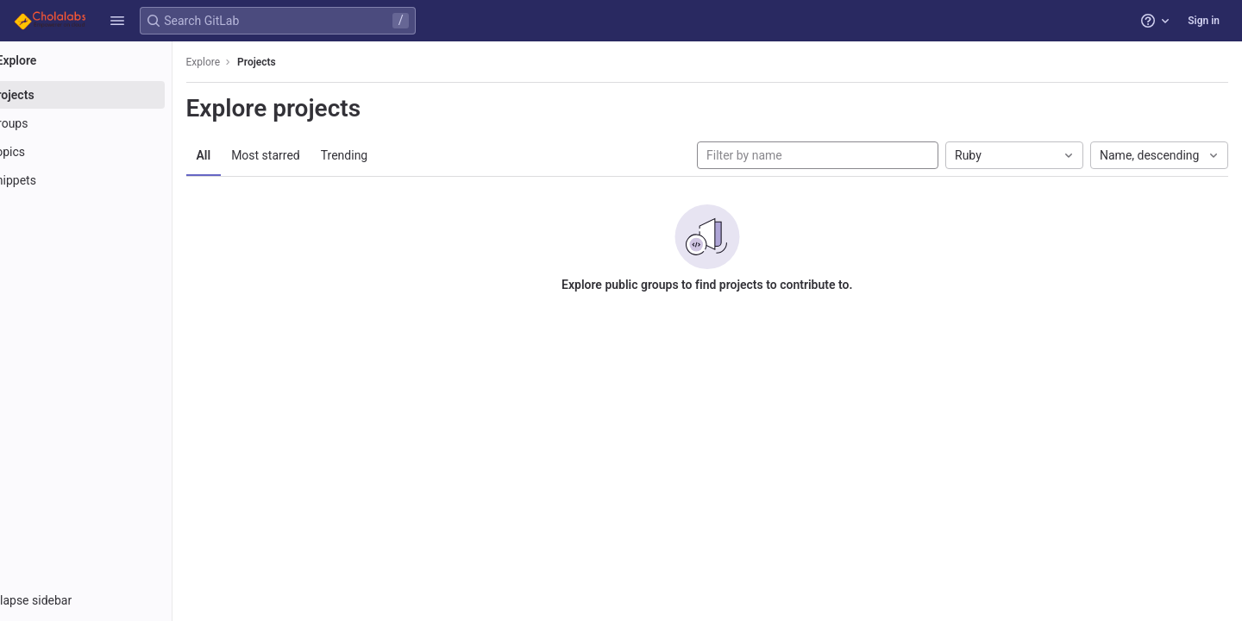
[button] (117, 20)
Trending (393, 155)
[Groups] (110, 123)
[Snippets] (110, 180)
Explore (252, 62)
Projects (305, 62)
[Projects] (110, 95)
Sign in (1204, 21)
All (252, 155)
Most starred (314, 155)
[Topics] (110, 152)
